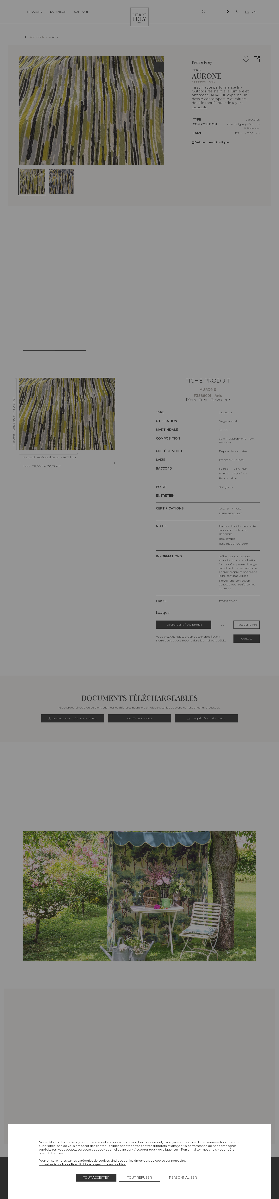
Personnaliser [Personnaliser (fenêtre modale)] (183, 1177)
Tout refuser (139, 1177)
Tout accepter (96, 1177)
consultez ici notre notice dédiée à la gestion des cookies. (82, 1164)
